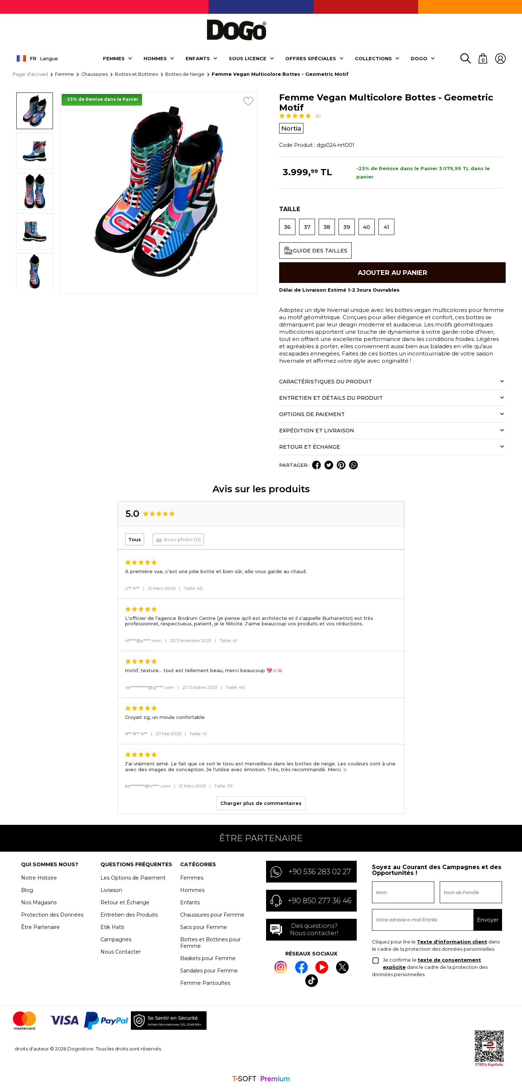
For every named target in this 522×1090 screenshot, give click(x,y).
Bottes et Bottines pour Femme (210, 944)
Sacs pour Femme (203, 929)
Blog (27, 892)
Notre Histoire (39, 879)
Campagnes (115, 941)
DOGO (419, 59)
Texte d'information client (452, 943)
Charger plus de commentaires (261, 805)
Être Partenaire (40, 929)
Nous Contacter (120, 953)
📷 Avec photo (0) (178, 541)
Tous (134, 541)
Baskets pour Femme (208, 960)
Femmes (114, 59)
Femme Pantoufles (205, 985)
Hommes (155, 59)
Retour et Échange (124, 904)
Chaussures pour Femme (212, 916)
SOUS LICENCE (247, 59)
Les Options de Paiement (133, 879)
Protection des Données (52, 916)
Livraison (111, 892)
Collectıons (373, 59)
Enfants (198, 59)
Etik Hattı (112, 929)
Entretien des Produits (129, 916)
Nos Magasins (39, 904)
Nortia (291, 129)
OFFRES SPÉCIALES (310, 59)
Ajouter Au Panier (392, 274)
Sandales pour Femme (209, 972)
